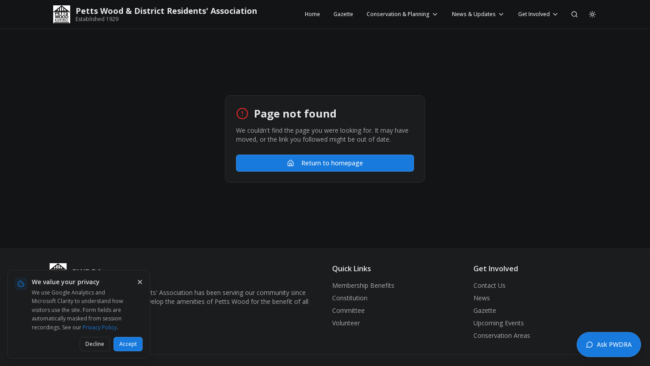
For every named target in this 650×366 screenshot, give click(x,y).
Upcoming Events (498, 323)
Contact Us (489, 285)
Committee (348, 310)
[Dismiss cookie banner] (140, 282)
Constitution (349, 298)
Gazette (343, 14)
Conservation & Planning (403, 14)
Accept (128, 344)
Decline (94, 344)
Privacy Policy (100, 327)
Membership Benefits (363, 285)
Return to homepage (325, 163)
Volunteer (346, 323)
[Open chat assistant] (609, 344)
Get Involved (538, 14)
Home (312, 14)
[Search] (574, 14)
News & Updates (478, 14)
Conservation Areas (501, 335)
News (481, 298)
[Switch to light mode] (592, 14)
